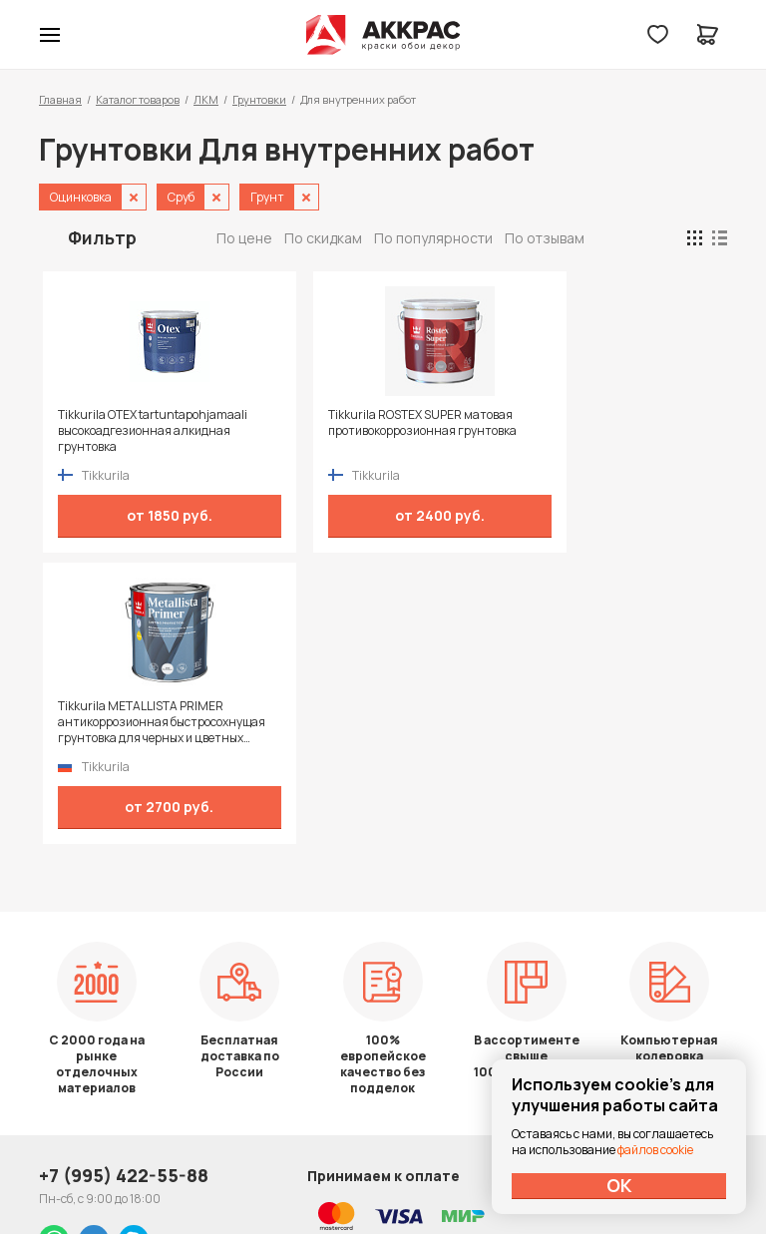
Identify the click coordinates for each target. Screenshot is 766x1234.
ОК (619, 1185)
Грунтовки (259, 99)
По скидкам (323, 237)
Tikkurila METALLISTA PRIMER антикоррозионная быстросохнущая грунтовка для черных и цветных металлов (470, 431)
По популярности (433, 237)
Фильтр (102, 237)
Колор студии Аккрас (383, 35)
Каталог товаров (138, 99)
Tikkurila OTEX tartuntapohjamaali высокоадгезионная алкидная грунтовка (113, 431)
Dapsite (434, 1171)
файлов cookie (655, 1149)
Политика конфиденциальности (635, 955)
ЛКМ (205, 99)
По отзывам (544, 237)
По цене (244, 237)
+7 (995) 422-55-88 (123, 955)
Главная (60, 99)
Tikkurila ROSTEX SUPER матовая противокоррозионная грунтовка (295, 431)
